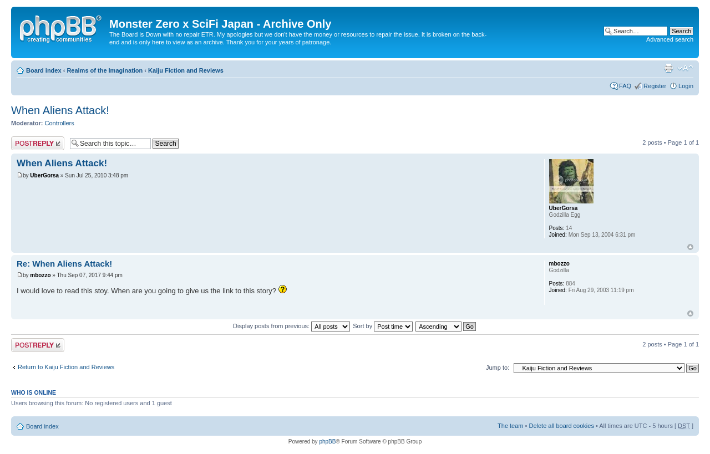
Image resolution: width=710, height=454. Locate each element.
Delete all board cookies (561, 425)
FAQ (625, 86)
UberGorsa (44, 175)
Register (654, 86)
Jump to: (497, 367)
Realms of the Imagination (105, 70)
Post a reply (37, 143)
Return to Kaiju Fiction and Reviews (66, 367)
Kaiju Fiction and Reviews (186, 70)
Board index (44, 70)
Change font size (685, 68)
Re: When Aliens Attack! (64, 263)
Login (685, 86)
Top (690, 247)
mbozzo (40, 275)
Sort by (383, 326)
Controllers (59, 123)
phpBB (327, 441)
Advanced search (669, 39)
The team (510, 425)
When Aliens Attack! (60, 110)
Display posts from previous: (291, 326)
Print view (668, 68)
